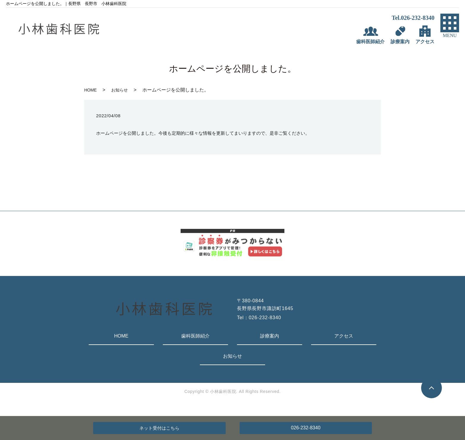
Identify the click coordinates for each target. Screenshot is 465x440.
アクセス (343, 335)
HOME (90, 90)
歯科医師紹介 (195, 335)
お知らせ (119, 90)
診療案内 (269, 335)
